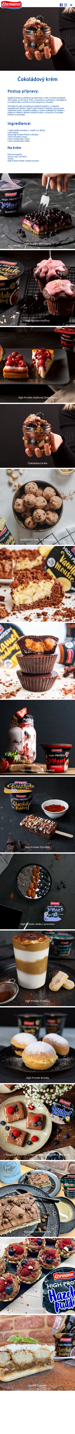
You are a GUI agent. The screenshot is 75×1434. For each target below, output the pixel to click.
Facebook (61, 5)
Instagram (65, 5)
